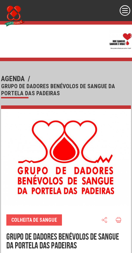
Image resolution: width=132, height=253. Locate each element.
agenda (13, 78)
